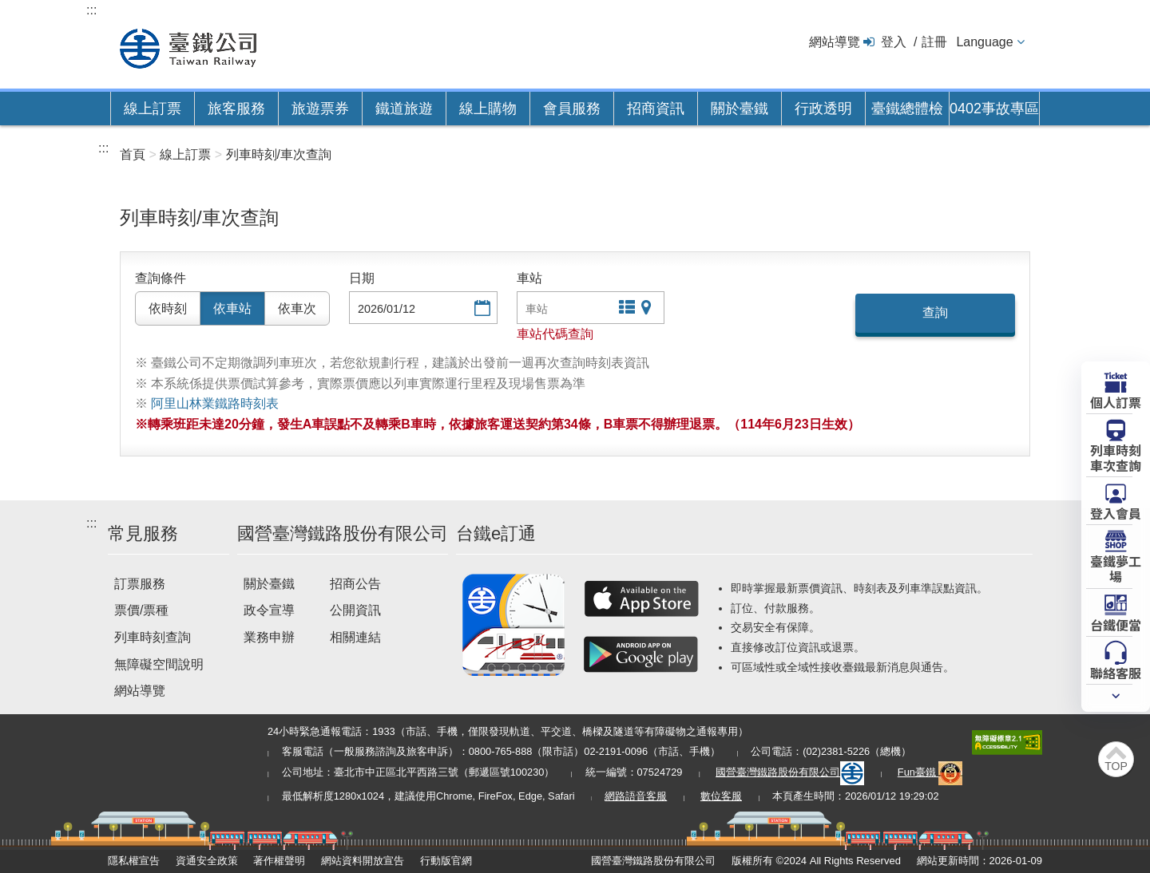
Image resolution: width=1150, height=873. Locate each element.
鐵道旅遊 (404, 109)
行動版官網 (446, 861)
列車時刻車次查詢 (1115, 456)
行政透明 (823, 109)
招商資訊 (655, 109)
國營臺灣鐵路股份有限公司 (790, 772)
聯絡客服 (1115, 672)
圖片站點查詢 (647, 309)
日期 (362, 278)
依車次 (297, 308)
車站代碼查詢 (555, 334)
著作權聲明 (279, 861)
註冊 (934, 42)
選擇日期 (480, 309)
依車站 (232, 308)
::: (91, 10)
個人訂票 (1115, 401)
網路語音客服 (636, 796)
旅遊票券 (320, 109)
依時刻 (168, 308)
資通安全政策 (207, 861)
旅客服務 (236, 109)
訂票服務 (139, 584)
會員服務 (572, 109)
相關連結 (355, 637)
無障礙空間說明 (159, 664)
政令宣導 (269, 610)
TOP (1116, 766)
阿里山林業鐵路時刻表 (215, 403)
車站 (529, 278)
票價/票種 (141, 610)
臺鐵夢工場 (1115, 567)
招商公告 (355, 584)
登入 (893, 42)
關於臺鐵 (739, 109)
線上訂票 (152, 109)
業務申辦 (269, 637)
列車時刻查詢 (152, 637)
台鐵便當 (1115, 624)
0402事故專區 (994, 109)
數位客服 (721, 796)
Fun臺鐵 (930, 772)
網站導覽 (834, 42)
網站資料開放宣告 (362, 861)
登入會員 (1115, 512)
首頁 (132, 154)
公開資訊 (355, 610)
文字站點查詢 (625, 309)
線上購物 (488, 109)
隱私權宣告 (134, 861)
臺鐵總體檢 (907, 109)
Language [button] (984, 42)
